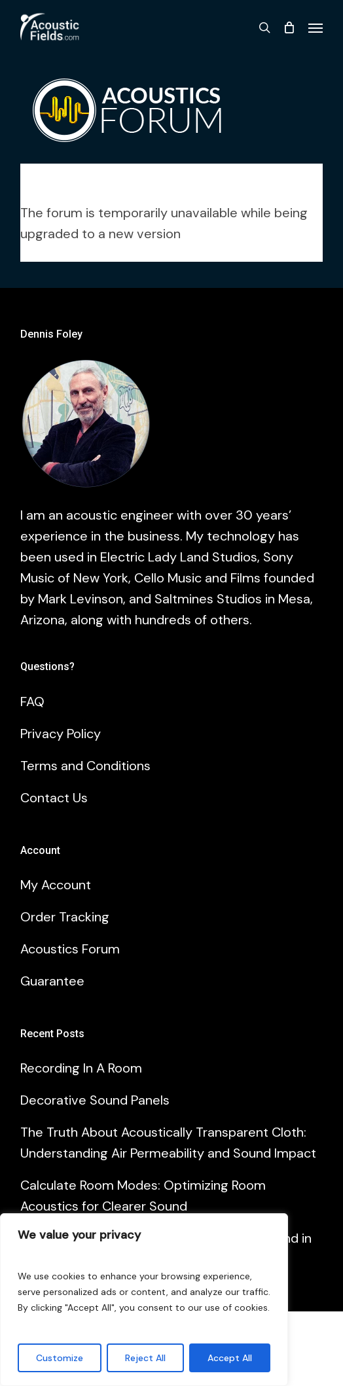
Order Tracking (64, 916)
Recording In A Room (81, 1067)
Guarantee (52, 980)
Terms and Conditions (85, 765)
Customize (59, 1358)
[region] (144, 1299)
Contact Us (54, 797)
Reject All (145, 1358)
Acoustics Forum (70, 948)
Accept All (230, 1358)
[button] (315, 27)
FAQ (32, 701)
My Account (55, 884)
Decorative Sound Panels (95, 1100)
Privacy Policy (60, 733)
